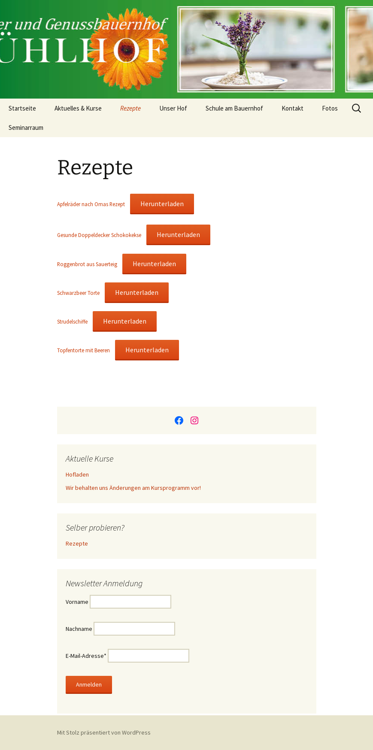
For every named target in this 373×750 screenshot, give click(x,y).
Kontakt (292, 108)
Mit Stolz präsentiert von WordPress (104, 732)
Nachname (79, 629)
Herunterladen (162, 203)
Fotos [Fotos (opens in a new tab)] (330, 108)
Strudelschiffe (72, 321)
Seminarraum (26, 127)
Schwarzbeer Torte (78, 292)
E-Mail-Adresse (86, 656)
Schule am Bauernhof (234, 108)
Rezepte (130, 108)
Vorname (77, 602)
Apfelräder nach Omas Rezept (91, 204)
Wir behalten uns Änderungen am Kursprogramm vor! (133, 488)
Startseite (22, 108)
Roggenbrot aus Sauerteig (87, 264)
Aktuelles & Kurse (78, 108)
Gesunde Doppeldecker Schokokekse (99, 234)
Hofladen (77, 474)
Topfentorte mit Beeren (83, 350)
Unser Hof (173, 108)
